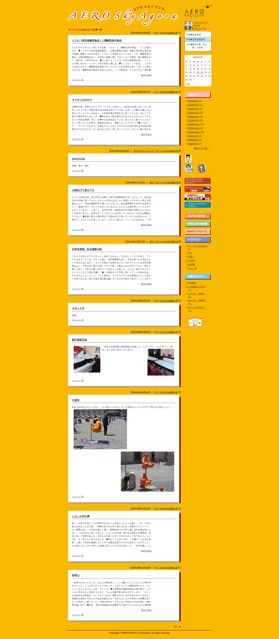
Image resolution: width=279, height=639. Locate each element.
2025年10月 (194, 132)
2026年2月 (193, 117)
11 (198, 69)
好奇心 (75, 575)
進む (176, 626)
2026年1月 (193, 120)
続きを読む (146, 75)
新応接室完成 (79, 339)
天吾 (190, 256)
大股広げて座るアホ (83, 190)
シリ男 (191, 260)
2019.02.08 (78, 158)
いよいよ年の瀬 (80, 516)
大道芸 (75, 400)
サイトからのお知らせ (166, 33)
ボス (151, 182)
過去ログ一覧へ (201, 148)
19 (202, 72)
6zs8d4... (192, 283)
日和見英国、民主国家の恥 (87, 249)
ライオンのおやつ (82, 99)
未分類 (191, 264)
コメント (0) (78, 80)
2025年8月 (193, 140)
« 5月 (188, 84)
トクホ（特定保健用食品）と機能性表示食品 (97, 40)
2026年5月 (193, 105)
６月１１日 (78, 308)
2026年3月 (193, 113)
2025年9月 (193, 136)
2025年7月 (193, 144)
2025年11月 (194, 128)
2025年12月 (194, 124)
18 (198, 72)
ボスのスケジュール (143, 151)
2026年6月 (193, 101)
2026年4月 (193, 109)
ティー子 (192, 268)
